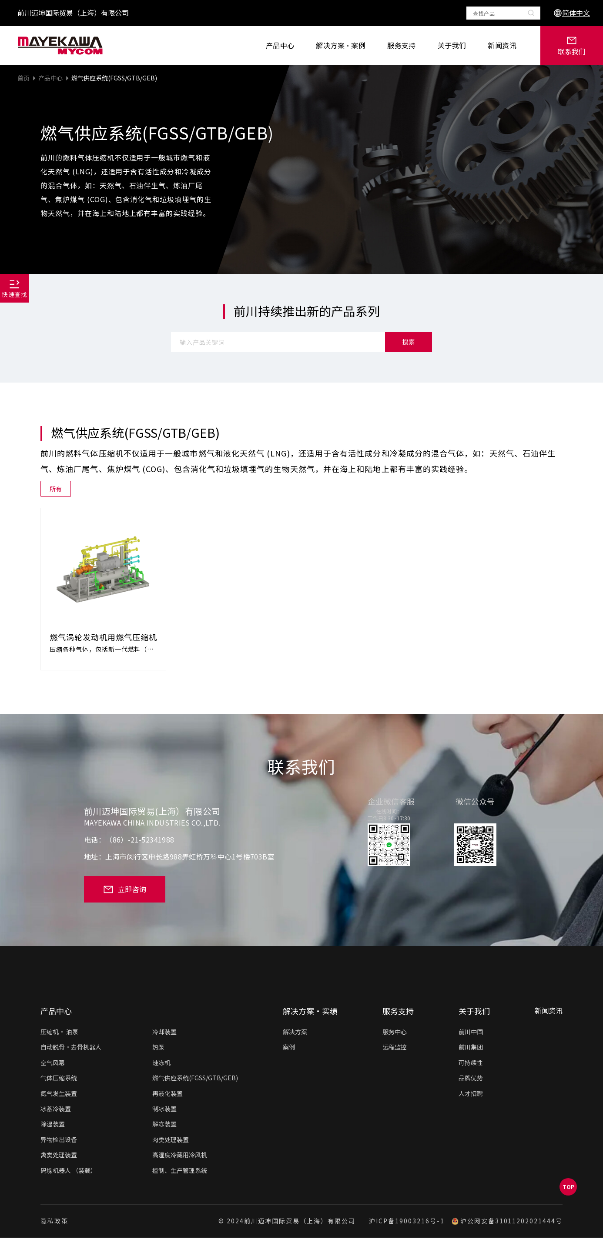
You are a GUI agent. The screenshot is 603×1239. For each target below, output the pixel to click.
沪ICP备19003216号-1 (406, 1222)
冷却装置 (164, 1033)
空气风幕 (52, 1063)
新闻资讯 (502, 45)
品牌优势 (471, 1079)
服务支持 (401, 45)
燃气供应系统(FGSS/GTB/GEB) (114, 78)
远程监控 (394, 1048)
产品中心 (280, 45)
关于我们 (452, 45)
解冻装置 (164, 1125)
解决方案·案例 (340, 45)
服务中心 (394, 1033)
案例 (289, 1048)
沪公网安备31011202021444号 (507, 1222)
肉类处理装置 (170, 1140)
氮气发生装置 (58, 1094)
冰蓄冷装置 (55, 1110)
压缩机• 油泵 (59, 1033)
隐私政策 (54, 1222)
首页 (23, 78)
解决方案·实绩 (310, 1012)
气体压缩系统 (58, 1079)
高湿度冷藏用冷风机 (179, 1156)
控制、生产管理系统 (179, 1171)
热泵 (158, 1048)
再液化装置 (167, 1094)
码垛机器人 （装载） (68, 1171)
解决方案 (295, 1033)
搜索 (408, 341)
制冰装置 (164, 1110)
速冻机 (161, 1063)
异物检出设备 (58, 1140)
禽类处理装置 (58, 1156)
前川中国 (471, 1033)
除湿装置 (52, 1125)
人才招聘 (471, 1094)
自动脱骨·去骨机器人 (70, 1048)
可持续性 (471, 1063)
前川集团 (471, 1048)
